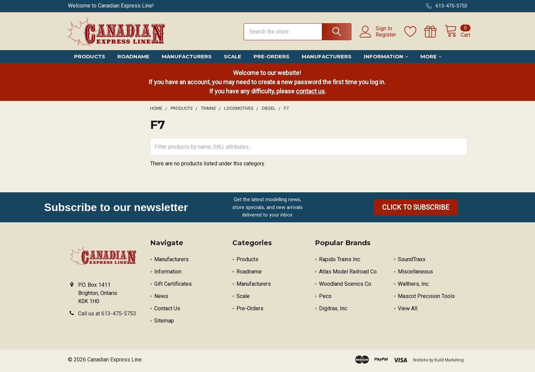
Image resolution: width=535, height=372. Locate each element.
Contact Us (167, 311)
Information (386, 59)
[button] (416, 210)
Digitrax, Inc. (333, 311)
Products (89, 59)
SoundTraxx (411, 261)
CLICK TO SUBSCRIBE (415, 210)
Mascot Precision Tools (426, 298)
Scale (232, 59)
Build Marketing (449, 362)
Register (383, 36)
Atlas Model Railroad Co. (348, 274)
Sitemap (164, 323)
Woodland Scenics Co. (345, 286)
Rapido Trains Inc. (340, 261)
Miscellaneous (415, 274)
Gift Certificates (173, 286)
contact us (310, 93)
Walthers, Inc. (414, 286)
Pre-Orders (271, 59)
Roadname (133, 59)
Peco (325, 298)
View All (407, 311)
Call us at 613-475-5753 (107, 316)
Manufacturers (187, 59)
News (161, 298)
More (431, 59)
